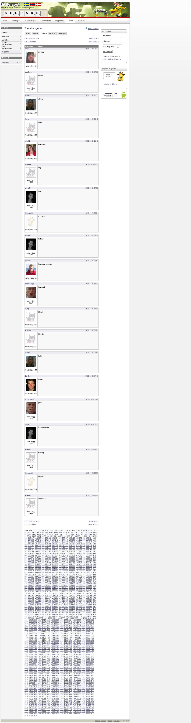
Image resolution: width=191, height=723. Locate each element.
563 (49, 578)
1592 (35, 689)
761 (80, 595)
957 (32, 614)
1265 (75, 649)
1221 (92, 643)
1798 (26, 713)
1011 (85, 618)
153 (83, 540)
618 (94, 582)
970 (77, 614)
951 (83, 612)
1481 (40, 675)
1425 (75, 668)
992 (80, 616)
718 (77, 591)
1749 (92, 706)
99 (45, 536)
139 (36, 540)
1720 (35, 704)
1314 (79, 654)
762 (83, 595)
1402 (44, 666)
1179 (48, 639)
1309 (57, 654)
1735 (31, 706)
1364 (88, 660)
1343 (66, 658)
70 (47, 534)
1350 (26, 660)
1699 (83, 700)
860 (60, 605)
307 (36, 555)
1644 (53, 694)
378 (63, 561)
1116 (53, 631)
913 (26, 610)
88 (91, 534)
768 (32, 597)
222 (32, 548)
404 (80, 563)
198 (94, 544)
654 (73, 586)
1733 (92, 704)
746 (29, 595)
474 (32, 570)
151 (77, 540)
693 (63, 589)
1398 (26, 666)
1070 (61, 626)
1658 (44, 696)
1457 (75, 671)
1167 (66, 637)
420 (63, 565)
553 (87, 576)
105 (65, 536)
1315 (83, 654)
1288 (35, 652)
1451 (48, 671)
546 (63, 576)
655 (77, 586)
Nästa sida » (94, 38)
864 (73, 605)
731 (49, 593)
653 (70, 586)
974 (90, 614)
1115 (48, 631)
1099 (48, 630)
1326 (61, 656)
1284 (88, 650)
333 (53, 557)
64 (33, 534)
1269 (92, 649)
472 (26, 570)
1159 (31, 637)
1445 (92, 670)
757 (66, 595)
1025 (75, 620)
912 (94, 609)
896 (39, 609)
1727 (66, 704)
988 (66, 616)
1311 (66, 654)
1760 (70, 708)
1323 (48, 656)
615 (83, 582)
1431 (31, 670)
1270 (26, 650)
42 (52, 532)
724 (26, 593)
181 (36, 544)
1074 (79, 626)
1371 (48, 662)
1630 (61, 692)
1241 (40, 647)
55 (84, 532)
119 (39, 538)
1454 (61, 671)
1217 (75, 643)
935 (29, 612)
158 (29, 542)
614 (80, 582)
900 (53, 609)
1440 (70, 670)
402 (73, 563)
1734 (26, 706)
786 (94, 597)
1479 (31, 675)
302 (90, 553)
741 (83, 593)
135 (94, 538)
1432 (35, 670)
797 (60, 599)
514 (26, 574)
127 (66, 538)
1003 (50, 618)
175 (87, 542)
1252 (88, 647)
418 (56, 565)
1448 (35, 671)
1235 (83, 645)
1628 (53, 692)
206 (49, 546)
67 (40, 534)
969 (73, 614)
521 (49, 574)
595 (87, 580)
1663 (66, 696)
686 (39, 589)
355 (56, 559)
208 (56, 546)
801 (73, 599)
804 (83, 599)
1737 (40, 706)
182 (39, 544)
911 (90, 609)
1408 (70, 666)
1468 (53, 673)
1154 (79, 635)
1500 (53, 677)
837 (53, 603)
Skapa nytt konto (110, 84)
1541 (92, 681)
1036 (53, 622)
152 (80, 540)
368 (29, 561)
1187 (83, 639)
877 (46, 607)
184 (46, 544)
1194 (44, 641)
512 (90, 572)
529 (77, 574)
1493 (92, 675)
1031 (31, 622)
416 (49, 565)
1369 (40, 662)
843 (73, 603)
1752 (35, 708)
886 (77, 607)
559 (36, 578)
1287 (31, 652)
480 (53, 570)
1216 (70, 643)
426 (83, 565)
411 (32, 565)
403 (77, 563)
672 (63, 588)
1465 (40, 673)
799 (66, 599)
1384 (35, 664)
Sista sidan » (93, 41)
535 (26, 576)
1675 (48, 698)
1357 (57, 660)
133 (87, 538)
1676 (53, 698)
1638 (26, 694)
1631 (66, 692)
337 (66, 557)
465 (73, 569)
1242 (44, 647)
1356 (53, 660)
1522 (79, 679)
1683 (83, 698)
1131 (48, 633)
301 (87, 553)
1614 (61, 691)
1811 (83, 713)
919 (46, 610)
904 (66, 609)
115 (26, 538)
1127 (31, 633)
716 (70, 591)
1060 (88, 624)
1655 (31, 696)
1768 (35, 710)
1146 (44, 635)
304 (26, 555)
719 (80, 591)
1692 (53, 700)
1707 (48, 702)
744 (94, 593)
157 (26, 542)
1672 (35, 698)
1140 (88, 633)
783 (83, 597)
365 (90, 559)
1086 (61, 628)
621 (32, 584)
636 (83, 584)
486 (73, 570)
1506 (79, 677)
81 (74, 534)
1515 (48, 679)
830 (29, 603)
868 (87, 605)
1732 (88, 704)
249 (53, 549)
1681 (75, 698)
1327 (66, 656)
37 (40, 532)
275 (70, 551)
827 (90, 601)
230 (60, 548)
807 (94, 599)
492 (94, 570)
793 (46, 599)
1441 (75, 670)
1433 (40, 670)
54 (81, 532)
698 (80, 589)
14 (57, 530)
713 (60, 591)
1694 (61, 700)
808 (26, 601)
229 (56, 548)
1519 (66, 679)
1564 (53, 685)
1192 (35, 641)
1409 (75, 666)
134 (90, 538)
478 (46, 570)
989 (70, 616)
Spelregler (16, 21)
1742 (61, 706)
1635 (83, 692)
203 (39, 546)
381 (73, 561)
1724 (53, 704)
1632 (70, 692)
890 (90, 607)
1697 (75, 700)
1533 (57, 681)
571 (77, 578)
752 (49, 595)
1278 (61, 650)
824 (80, 601)
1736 (35, 706)
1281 (75, 650)
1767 (31, 710)
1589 (92, 687)
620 (29, 584)
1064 (35, 626)
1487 (66, 675)
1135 (66, 633)
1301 (92, 652)
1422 (61, 668)
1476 (88, 673)
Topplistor (59, 21)
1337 (40, 658)
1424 (70, 668)
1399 (31, 666)
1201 (75, 641)
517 (36, 574)
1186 (79, 639)
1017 (40, 620)
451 (26, 569)
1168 (70, 637)
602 (39, 582)
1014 (26, 620)
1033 (40, 622)
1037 (57, 622)
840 (63, 603)
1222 (26, 645)
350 (39, 559)
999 (32, 618)
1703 (31, 702)
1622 (26, 692)
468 (83, 569)
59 (94, 532)
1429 (92, 668)
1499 (48, 677)
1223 (31, 645)
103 (58, 536)
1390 (61, 664)
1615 (66, 691)
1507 (83, 677)
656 (80, 586)
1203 (83, 641)
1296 (70, 652)
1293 (57, 652)
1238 (26, 647)
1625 (40, 692)
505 (66, 572)
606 (53, 582)
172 (77, 542)
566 (60, 578)
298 (77, 553)
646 (46, 586)
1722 (44, 704)
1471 (66, 673)
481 (56, 570)
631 (66, 584)
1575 (31, 687)
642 (32, 586)
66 (38, 534)
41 (50, 532)
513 (94, 572)
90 (96, 534)
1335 (31, 658)
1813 (92, 713)
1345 (75, 658)
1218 (79, 643)
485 (70, 570)
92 (28, 536)
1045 (92, 622)
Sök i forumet (93, 29)
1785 (40, 712)
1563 (48, 685)
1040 (70, 622)
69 (45, 534)
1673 (40, 698)
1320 (35, 656)
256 (77, 549)
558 (32, 578)
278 (80, 551)
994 (87, 616)
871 (26, 607)
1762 (79, 708)
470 (90, 569)
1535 (66, 681)
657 (83, 586)
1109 (92, 630)
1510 (26, 679)
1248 (70, 647)
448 (87, 567)
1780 (88, 710)
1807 (66, 713)
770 (39, 597)
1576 (35, 687)
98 (42, 536)
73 (55, 534)
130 (77, 538)
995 (90, 616)
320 (80, 555)
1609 (40, 691)
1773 (57, 710)
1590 (26, 689)
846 (83, 603)
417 (53, 565)
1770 (44, 710)
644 (39, 586)
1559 (31, 685)
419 (60, 565)
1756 (53, 708)
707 (39, 591)
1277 (57, 650)
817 (56, 601)
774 (53, 597)
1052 (53, 624)
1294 (61, 652)
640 (26, 586)
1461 (92, 671)
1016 (35, 620)
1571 (83, 685)
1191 (31, 641)
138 (32, 540)
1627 (48, 692)
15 (59, 530)
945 (63, 612)
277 (77, 551)
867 (83, 605)
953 (90, 612)
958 (36, 614)
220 (26, 548)
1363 (83, 660)
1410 (79, 666)
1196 (53, 641)
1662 (61, 696)
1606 (26, 691)
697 (77, 589)
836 (49, 603)
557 (29, 578)
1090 (79, 628)
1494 (26, 677)
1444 (88, 670)
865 (77, 605)
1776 (70, 710)
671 (60, 588)
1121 (75, 631)
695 (70, 589)
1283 (83, 650)
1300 (88, 652)
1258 (44, 649)
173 (80, 542)
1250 (79, 647)
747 (32, 595)
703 (26, 591)
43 (55, 532)
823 (77, 601)
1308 (53, 654)
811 (36, 601)
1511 (31, 679)
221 (29, 548)
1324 (53, 656)
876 (43, 607)
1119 (66, 631)
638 (90, 584)
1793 (75, 712)
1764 (88, 708)
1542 (26, 683)
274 (66, 551)
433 (36, 567)
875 (39, 607)
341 (80, 557)
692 (60, 589)
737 (70, 593)
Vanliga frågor (30, 21)
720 (83, 591)
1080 (35, 628)
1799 (31, 713)
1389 (57, 664)
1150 (61, 635)
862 (66, 605)
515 (29, 574)
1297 (75, 652)
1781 (92, 710)
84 (81, 534)
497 (39, 572)
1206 (26, 643)
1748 (88, 706)
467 (80, 569)
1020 (53, 620)
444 (73, 567)
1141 (92, 633)
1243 (48, 647)
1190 (26, 641)
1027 (83, 620)
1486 (61, 675)
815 (49, 601)
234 (73, 548)
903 (63, 609)
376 (56, 561)
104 (61, 536)
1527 (31, 681)
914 (29, 610)
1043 (83, 622)
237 (83, 548)
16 (62, 530)
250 (56, 549)
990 (73, 616)
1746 (79, 706)
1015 (31, 620)
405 (83, 563)
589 (66, 580)
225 (43, 548)
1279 (66, 650)
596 (90, 580)
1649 (75, 694)
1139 (83, 633)
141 (43, 540)
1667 (83, 696)
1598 (61, 689)
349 (36, 559)
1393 (75, 664)
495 (32, 572)
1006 (63, 618)
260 (90, 549)
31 (25, 532)
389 (29, 563)
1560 (35, 685)
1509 (92, 677)
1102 (61, 630)
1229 (57, 645)
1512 (35, 679)
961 (46, 614)
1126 (26, 633)
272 (60, 551)
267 (43, 551)
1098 (44, 630)
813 (43, 601)
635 (80, 584)
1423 (66, 668)
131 (80, 538)
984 (53, 616)
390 (32, 563)
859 (56, 605)
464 (70, 569)
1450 (44, 671)
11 (50, 530)
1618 (79, 691)
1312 (70, 654)
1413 (92, 666)
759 (73, 595)
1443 (83, 670)
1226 (44, 645)
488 (80, 570)
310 (46, 555)
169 (66, 542)
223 (36, 548)
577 (26, 580)
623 (39, 584)
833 (39, 603)
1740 (53, 706)
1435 (48, 670)
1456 (70, 671)
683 (29, 589)
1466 (44, 673)
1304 (35, 654)
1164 (53, 637)
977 (29, 616)
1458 (79, 671)
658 (87, 586)
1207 (31, 643)
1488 (70, 675)
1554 (79, 683)
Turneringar (61, 33)
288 (43, 553)
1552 (70, 683)
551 (80, 576)
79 (69, 534)
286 (36, 553)
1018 (44, 620)
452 (29, 569)
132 (83, 538)
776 (60, 597)
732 (53, 593)
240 (94, 548)
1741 (57, 706)
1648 (70, 694)
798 (63, 599)
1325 (57, 656)
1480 (35, 675)
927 (73, 610)
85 (84, 534)
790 (36, 599)
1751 (31, 708)
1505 (75, 677)
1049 (40, 624)
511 (87, 572)
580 (36, 580)
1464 (35, 673)
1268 (88, 649)
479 (49, 570)
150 (73, 540)
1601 (75, 689)
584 (49, 580)
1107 (83, 630)
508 (77, 572)
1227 (48, 645)
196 (87, 544)
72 (52, 534)
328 (36, 557)
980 (39, 616)
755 (60, 595)
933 (94, 610)
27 (89, 530)
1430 (26, 670)
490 (87, 570)
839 (60, 603)
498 (43, 572)
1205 (92, 641)
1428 (88, 668)
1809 (75, 713)
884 (70, 607)
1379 (83, 662)
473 (29, 570)
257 (80, 549)
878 (49, 607)
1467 (48, 673)
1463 (31, 673)
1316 (88, 654)
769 (36, 597)
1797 (92, 712)
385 (87, 561)
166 (56, 542)
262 (26, 551)
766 (26, 597)
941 (49, 612)
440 (60, 567)
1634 (79, 692)
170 (70, 542)
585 (53, 580)
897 (43, 609)
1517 (57, 679)
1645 (57, 694)
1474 (79, 673)
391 (36, 563)
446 (80, 567)
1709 (57, 702)
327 (32, 557)
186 (53, 544)
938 (39, 612)
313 (56, 555)
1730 (79, 704)
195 (83, 544)
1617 (75, 691)
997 (26, 618)
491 (90, 570)
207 (53, 546)
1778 (79, 710)
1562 (44, 685)
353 (49, 559)
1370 (44, 662)
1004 (54, 618)
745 (26, 595)
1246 (61, 647)
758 (70, 595)
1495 (31, 677)
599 (29, 582)
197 (90, 544)
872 (29, 607)
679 (87, 588)
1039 (66, 622)
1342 (61, 658)
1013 (94, 618)
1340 (53, 658)
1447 (31, 671)
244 (36, 549)
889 (87, 607)
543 (53, 576)
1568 (70, 685)
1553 (75, 683)
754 (56, 595)
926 (70, 610)
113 (92, 536)
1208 (35, 643)
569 (70, 578)
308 (39, 555)
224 (39, 548)
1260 (53, 649)
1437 (57, 670)
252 (63, 549)
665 (39, 588)
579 (32, 580)
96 (38, 536)
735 (63, 593)
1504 (70, 677)
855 (43, 605)
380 (70, 561)
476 (39, 570)
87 (89, 534)
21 (74, 530)
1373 (57, 662)
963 (53, 614)
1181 (57, 639)
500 (49, 572)
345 (94, 557)
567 (63, 578)
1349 (92, 658)
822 (73, 601)
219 (94, 546)
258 (83, 549)
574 (87, 578)
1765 (92, 708)
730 (46, 593)
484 (66, 570)
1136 (70, 633)
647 (49, 586)
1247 (66, 647)
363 (83, 559)
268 (46, 551)
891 (94, 607)
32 (28, 532)
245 (39, 549)
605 (49, 582)
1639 (31, 694)
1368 (35, 662)
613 (77, 582)
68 (42, 534)
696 (73, 589)
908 (80, 609)
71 (50, 534)
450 (94, 567)
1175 (31, 639)
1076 (88, 626)
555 (94, 576)
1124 (88, 631)
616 (87, 582)
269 (49, 551)
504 (63, 572)
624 (43, 584)
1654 (26, 696)
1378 (79, 662)
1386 (44, 664)
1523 (83, 679)
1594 (44, 689)
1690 (44, 700)
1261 (57, 649)
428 (90, 565)
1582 (61, 687)
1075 (83, 626)
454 (36, 569)
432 (32, 567)
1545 (40, 683)
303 (94, 553)
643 (36, 586)
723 (94, 591)
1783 (31, 712)
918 (43, 610)
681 (94, 588)
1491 (83, 675)
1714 (79, 702)
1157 (92, 635)
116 (29, 538)
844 (77, 603)
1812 (88, 713)
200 (29, 546)
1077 (92, 626)
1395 (83, 664)
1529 (40, 681)
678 (83, 588)
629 (60, 584)
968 (70, 614)
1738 (44, 706)
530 (80, 574)
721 (87, 591)
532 (87, 574)
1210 (44, 643)
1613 (57, 691)
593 (80, 580)
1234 (79, 645)
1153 (75, 635)
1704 (35, 702)
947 (70, 612)
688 (46, 589)
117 (32, 538)
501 (53, 572)
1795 (83, 712)
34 (33, 532)
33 (30, 532)
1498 (44, 677)
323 (90, 555)
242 (29, 549)
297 (73, 553)
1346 (79, 658)
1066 (44, 626)
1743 (66, 706)
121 (46, 538)
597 (94, 580)
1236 (88, 645)
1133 (57, 633)
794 (49, 599)
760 (77, 595)
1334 (26, 658)
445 (77, 567)
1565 (57, 685)
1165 (57, 637)
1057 (75, 624)
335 (60, 557)
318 (73, 555)
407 (90, 563)
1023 (66, 620)
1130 (44, 633)
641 (29, 586)
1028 (88, 620)
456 (43, 569)
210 (63, 546)
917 (39, 610)
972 (83, 614)
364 (87, 559)
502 (56, 572)
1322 (44, 656)
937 (36, 612)
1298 (79, 652)
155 (90, 540)
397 (56, 563)
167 (60, 542)
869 (90, 605)
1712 (70, 702)
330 (43, 557)
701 (90, 589)
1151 (66, 635)
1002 (45, 618)
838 (56, 603)
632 (70, 584)
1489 (75, 675)
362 (80, 559)
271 (56, 551)
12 (52, 530)
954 (94, 612)
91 (25, 536)
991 (77, 616)
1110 (26, 631)
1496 (35, 677)
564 (53, 578)
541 (46, 576)
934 (26, 612)
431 (29, 567)
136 (26, 540)
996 (94, 616)
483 (63, 570)
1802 (44, 713)
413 (39, 565)
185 (49, 544)
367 (26, 561)
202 (36, 546)
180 (32, 544)
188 (60, 544)
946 (66, 612)
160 (36, 542)
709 (46, 591)
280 (87, 551)
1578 (44, 687)
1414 (26, 668)
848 (90, 603)
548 (70, 576)
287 (39, 553)
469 (87, 569)
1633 (75, 692)
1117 (57, 631)
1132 (53, 633)
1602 (79, 689)
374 (49, 561)
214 (77, 546)
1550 (61, 683)
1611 (48, 691)
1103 (66, 630)
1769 (40, 710)
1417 (40, 668)
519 (43, 574)
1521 (75, 679)
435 (43, 567)
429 (94, 565)
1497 (40, 677)
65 (35, 534)
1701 (92, 700)
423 (73, 565)
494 (29, 572)
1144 (35, 635)
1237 (92, 645)
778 (66, 597)
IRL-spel (52, 33)
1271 (31, 650)
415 (46, 565)
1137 (75, 633)
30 (96, 530)
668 (49, 588)
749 (39, 595)
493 (26, 572)
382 (77, 561)
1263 (66, 649)
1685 (92, 698)
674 (70, 588)
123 (53, 538)
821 (70, 601)
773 (49, 597)
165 (53, 542)
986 (60, 616)
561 (43, 578)
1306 (44, 654)
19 (69, 530)
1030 (26, 622)
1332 (88, 656)
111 (85, 536)
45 (59, 532)
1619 (83, 691)
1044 (88, 622)
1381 (92, 662)
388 (26, 563)
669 (53, 588)
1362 (79, 660)
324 (94, 555)
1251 (83, 647)
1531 (48, 681)
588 (63, 580)
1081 (40, 628)
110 (82, 536)
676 (77, 588)
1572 (88, 685)
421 (66, 565)
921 (53, 610)
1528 (35, 681)
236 (80, 548)
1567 (66, 685)
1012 (89, 618)
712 (56, 591)
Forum (70, 21)
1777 (75, 710)
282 (94, 551)
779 (70, 597)
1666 (79, 696)
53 (79, 532)
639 (94, 584)
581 (39, 580)
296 (70, 553)
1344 (70, 658)
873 (32, 607)
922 (56, 610)
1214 (61, 643)
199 (26, 546)
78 (67, 534)
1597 (57, 689)
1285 (92, 650)
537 (32, 576)
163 (46, 542)
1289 (40, 652)
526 (66, 574)
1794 (79, 712)
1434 (44, 670)
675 (73, 588)
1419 (48, 668)
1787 (48, 712)
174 (83, 542)
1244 (53, 647)
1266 (79, 649)
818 (60, 601)
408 (94, 563)
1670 (26, 698)
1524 (88, 679)
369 (32, 561)
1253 (92, 647)
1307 (48, 654)
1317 (92, 654)
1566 (61, 685)
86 (86, 534)
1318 (26, 656)
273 (63, 551)
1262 (61, 649)
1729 (75, 704)
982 (46, 616)
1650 (79, 694)
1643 (48, 694)
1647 (66, 694)
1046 (26, 624)
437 (49, 567)
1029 (92, 620)
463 (66, 569)
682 (26, 589)
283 (26, 553)
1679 (66, 698)
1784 (35, 712)
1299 (83, 652)
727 (36, 593)
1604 (88, 689)
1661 (57, 696)
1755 (48, 708)
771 (43, 597)
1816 (35, 715)
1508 (88, 677)
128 (70, 538)
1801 (40, 713)
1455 (66, 671)
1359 (66, 660)
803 (80, 599)
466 (77, 569)
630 (63, 584)
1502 (61, 677)
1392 (70, 664)
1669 (92, 696)
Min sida (81, 21)
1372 (53, 662)
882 (63, 607)
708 (43, 591)
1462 (26, 673)
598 (26, 582)
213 (73, 546)
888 (83, 607)
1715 (83, 702)
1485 (57, 675)
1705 (40, 702)
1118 (61, 631)
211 (66, 546)
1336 (35, 658)
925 (66, 610)
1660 (53, 696)
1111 (31, 631)
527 (70, 574)
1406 (61, 666)
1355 (48, 660)
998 (29, 618)
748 (36, 595)
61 (25, 534)
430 (26, 567)
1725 (57, 704)
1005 (58, 618)
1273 (40, 650)
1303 (31, 654)
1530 (44, 681)
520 (46, 574)
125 (60, 538)
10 (47, 530)
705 (32, 591)
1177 (40, 639)
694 (66, 589)
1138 (79, 633)
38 (42, 532)
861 (63, 605)
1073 (75, 626)
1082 (44, 628)
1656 (35, 696)
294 (63, 553)
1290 (44, 652)
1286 (26, 652)
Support (35, 33)
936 (32, 612)
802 (77, 599)
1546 (44, 683)
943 (56, 612)
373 (46, 561)
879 (53, 607)
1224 (35, 645)
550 (77, 576)
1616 (70, 691)
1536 (70, 681)
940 (46, 612)
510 (83, 572)
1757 (57, 708)
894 (32, 609)
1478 (26, 675)
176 (90, 542)
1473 (75, 673)
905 (70, 609)
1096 (35, 630)
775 (56, 597)
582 (43, 580)
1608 (35, 691)
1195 (48, 641)
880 (56, 607)
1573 (92, 685)
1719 (31, 704)
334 (56, 557)
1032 (35, 622)
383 (80, 561)
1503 (66, 677)
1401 (40, 666)
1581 (57, 687)
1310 (61, 654)
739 (77, 593)
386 (90, 561)
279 (83, 551)
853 (36, 605)
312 (53, 555)
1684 (88, 698)
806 (90, 599)
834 (43, 603)
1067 (48, 626)
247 (46, 549)
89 (94, 534)
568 (66, 578)
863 (70, 605)
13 (55, 530)
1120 (70, 631)
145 (56, 540)
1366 (26, 662)
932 (90, 610)
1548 (53, 683)
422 (70, 565)
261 (94, 549)
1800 (35, 713)
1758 (61, 708)
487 (77, 570)
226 (46, 548)
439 (56, 567)
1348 (88, 658)
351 (43, 559)
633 (73, 584)
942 (53, 612)
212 (70, 546)
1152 (70, 635)
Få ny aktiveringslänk (112, 59)
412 (36, 565)
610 (66, 582)
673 (66, 588)
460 (56, 569)
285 (32, 553)
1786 (44, 712)
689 (49, 589)
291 (53, 553)
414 (43, 565)
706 (36, 591)
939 (43, 612)
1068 (53, 626)
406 (87, 563)
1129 (40, 633)
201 (32, 546)
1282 (79, 650)
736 (66, 593)
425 (80, 565)
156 (94, 540)
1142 (26, 635)
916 (36, 610)
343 (87, 557)
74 (57, 534)
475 (36, 570)
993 (83, 616)
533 (90, 574)
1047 (31, 624)
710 (49, 591)
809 (29, 601)
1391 (66, 664)
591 (73, 580)
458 (49, 569)
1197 (57, 641)
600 (32, 582)
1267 (83, 649)
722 (90, 591)
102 (54, 536)
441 (63, 567)
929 (80, 610)
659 (90, 586)
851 (29, 605)
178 (26, 544)
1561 (40, 685)
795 (53, 599)
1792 (70, 712)
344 (90, 557)
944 (60, 612)
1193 (40, 641)
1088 (70, 628)
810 (32, 601)
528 (73, 574)
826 (87, 601)
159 (32, 542)
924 (63, 610)
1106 (79, 630)
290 (49, 553)
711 (53, 591)
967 (66, 614)
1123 (83, 631)
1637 (92, 692)
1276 (53, 650)
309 (43, 555)
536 (29, 576)
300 (83, 553)
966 (63, 614)
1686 (26, 700)
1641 (40, 694)
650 (60, 586)
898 (46, 609)
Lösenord (106, 41)
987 (63, 616)
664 (36, 588)
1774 (61, 710)
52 (77, 532)
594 (83, 580)
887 (80, 607)
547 (66, 576)
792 (43, 599)
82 (77, 534)
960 (43, 614)
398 (60, 563)
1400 (35, 666)
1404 (53, 666)
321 (83, 555)
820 (66, 601)
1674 (44, 698)
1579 (48, 687)
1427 (83, 668)
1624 (35, 692)
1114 (44, 631)
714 (63, 591)
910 (87, 609)
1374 (61, 662)
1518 (61, 679)
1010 (80, 618)
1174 (26, 639)
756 (63, 595)
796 (56, 599)
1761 (75, 708)
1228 (53, 645)
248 (49, 549)
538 (36, 576)
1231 (66, 645)
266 (39, 551)
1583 (66, 687)
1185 (75, 639)
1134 (61, 633)
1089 (75, 628)
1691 (48, 700)
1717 (92, 702)
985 (56, 616)
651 (63, 586)
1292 (53, 652)
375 (53, 561)
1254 (26, 649)
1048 (35, 624)
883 (66, 607)
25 (84, 530)
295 (66, 553)
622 (36, 584)
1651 (83, 694)
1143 (31, 635)
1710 (61, 702)
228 (53, 548)
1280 (70, 650)
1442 (79, 670)
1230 (61, 645)
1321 (40, 656)
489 (83, 570)
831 (32, 603)
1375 (66, 662)
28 (91, 530)
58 (91, 532)
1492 (88, 675)
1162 (44, 637)
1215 (66, 643)
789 (32, 599)
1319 (31, 656)
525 (63, 574)
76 (62, 534)
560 (39, 578)
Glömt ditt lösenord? (112, 56)
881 (60, 607)
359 (70, 559)
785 (90, 597)
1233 (75, 645)
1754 (44, 708)
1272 (35, 650)
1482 (44, 675)
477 (43, 570)
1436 (53, 670)
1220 (88, 643)
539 (39, 576)
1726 (61, 704)
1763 (83, 708)
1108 (88, 630)
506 (70, 572)
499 (46, 572)
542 (49, 576)
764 (90, 595)
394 (46, 563)
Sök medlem (45, 21)
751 (46, 595)
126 (63, 538)
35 (35, 532)
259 (87, 549)
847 (87, 603)
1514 (44, 679)
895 (36, 609)
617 (90, 582)
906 (73, 609)
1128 (35, 633)
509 (80, 572)
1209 (40, 643)
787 (26, 599)
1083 (48, 628)
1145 (40, 635)
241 (26, 549)
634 (77, 584)
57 (89, 532)
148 (66, 540)
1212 (53, 643)
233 (70, 548)
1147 (48, 635)
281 (90, 551)
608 (60, 582)
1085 (57, 628)
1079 (31, 628)
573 (83, 578)
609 (63, 582)
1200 (70, 641)
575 (90, 578)
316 (66, 555)
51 (74, 532)
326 (29, 557)
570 (73, 578)
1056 (70, 624)
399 (63, 563)
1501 (57, 677)
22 (77, 530)
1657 (40, 696)
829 (26, 603)
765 (94, 595)
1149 (57, 635)
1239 (31, 647)
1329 (75, 656)
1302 (26, 654)
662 (29, 588)
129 (73, 538)
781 (77, 597)
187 (56, 544)
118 (36, 538)
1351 (31, 660)
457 (46, 569)
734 (60, 593)
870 (94, 605)
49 (69, 532)
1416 (35, 668)
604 (46, 582)
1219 (83, 643)
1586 (79, 687)
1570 (79, 685)
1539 (83, 681)
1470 (61, 673)
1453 (57, 671)
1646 (61, 694)
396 (53, 563)
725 (29, 593)
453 (32, 569)
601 (36, 582)
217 (87, 546)
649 (56, 586)
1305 (40, 654)
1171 (83, 637)
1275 (48, 650)
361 (77, 559)
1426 (79, 668)
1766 (26, 710)
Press (110, 721)
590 (70, 580)
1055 (66, 624)
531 (83, 574)
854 (39, 605)
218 (90, 546)
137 (29, 540)
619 (26, 584)
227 (49, 548)
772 (46, 597)
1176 (35, 639)
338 (70, 557)
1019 (48, 620)
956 (29, 614)
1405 (57, 666)
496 (36, 572)
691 (56, 589)
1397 (92, 664)
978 (32, 616)
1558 (26, 685)
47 (64, 532)
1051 (48, 624)
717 (73, 591)
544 (56, 576)
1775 (66, 710)
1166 (61, 637)
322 (87, 555)
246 (43, 549)
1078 (26, 628)
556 (26, 578)
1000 (37, 618)
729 (43, 593)
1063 (31, 626)
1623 (31, 692)
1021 (57, 620)
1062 (26, 626)
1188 (88, 639)
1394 (79, 664)
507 (73, 572)
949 (77, 612)
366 (94, 559)
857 (49, 605)
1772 (53, 710)
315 (63, 555)
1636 (88, 692)
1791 (66, 712)
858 (53, 605)
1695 (66, 700)
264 (32, 551)
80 (72, 534)
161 (39, 542)
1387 (48, 664)
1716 (88, 702)
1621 (92, 691)
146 (60, 540)
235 (77, 548)
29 (94, 530)
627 (53, 584)
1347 (83, 658)
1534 (61, 681)
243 (32, 549)
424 (77, 565)
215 (80, 546)
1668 (88, 696)
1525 (92, 679)
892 (26, 609)
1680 (70, 698)
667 (46, 588)
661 (26, 588)
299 (80, 553)
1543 (31, 683)
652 (66, 586)
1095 (31, 630)
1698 (79, 700)
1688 (35, 700)
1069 (57, 626)
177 (94, 542)
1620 (88, 691)
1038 (61, 622)
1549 (57, 683)
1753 (40, 708)
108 (75, 536)
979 (36, 616)
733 (56, 593)
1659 (48, 696)
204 (43, 546)
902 (60, 609)
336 (63, 557)
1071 (66, 626)
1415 (31, 668)
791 (39, 599)
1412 (88, 666)
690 (53, 589)
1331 (83, 656)
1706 (44, 702)
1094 (26, 630)
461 (60, 569)
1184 (70, 639)
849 (94, 603)
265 (36, 551)
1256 (35, 649)
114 (95, 536)
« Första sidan (30, 41)
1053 (57, 624)
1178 (44, 639)
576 (94, 578)
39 (45, 532)
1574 (26, 687)
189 (63, 544)
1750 (26, 708)
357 (63, 559)
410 (29, 565)
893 (29, 609)
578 (29, 580)
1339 (48, 658)
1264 (70, 649)
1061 (92, 624)
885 (73, 607)
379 (66, 561)
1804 (53, 713)
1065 (40, 626)
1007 (67, 618)
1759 (66, 708)
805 (87, 599)
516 (32, 574)
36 (38, 532)
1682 (79, 698)
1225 (40, 645)
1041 (75, 622)
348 (32, 559)
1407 (66, 666)
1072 (70, 626)
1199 (66, 641)
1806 (61, 713)
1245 (57, 647)
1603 (83, 689)
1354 (44, 660)
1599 (66, 689)
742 (87, 593)
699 (83, 589)
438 (53, 567)
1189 (92, 639)
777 (63, 597)
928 (77, 610)
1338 (44, 658)
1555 (83, 683)
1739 (48, 706)
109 (78, 536)
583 (46, 580)
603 (43, 582)
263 (29, 551)
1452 (53, 671)
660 (94, 586)
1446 (26, 671)
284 (29, 553)
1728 (70, 704)
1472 (70, 673)
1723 (48, 704)
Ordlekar (44, 33)
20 (72, 530)
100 (47, 536)
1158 (26, 637)
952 (87, 612)
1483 (48, 675)
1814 (26, 715)
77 (64, 534)
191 (70, 544)
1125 (92, 631)
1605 (92, 689)
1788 (53, 712)
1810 (79, 713)
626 (49, 584)
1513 (40, 679)
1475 (83, 673)
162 (43, 542)
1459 (83, 671)
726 (32, 593)
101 (51, 536)
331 (46, 557)
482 (60, 570)
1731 (83, 704)
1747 (83, 706)
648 (53, 586)
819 (63, 601)
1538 (79, 681)
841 (66, 603)
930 (83, 610)
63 (30, 534)
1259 (48, 649)
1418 (44, 668)
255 (73, 549)
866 (80, 605)
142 (46, 540)
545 (60, 576)
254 (70, 549)
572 (80, 578)
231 (63, 548)
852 (32, 605)
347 (29, 559)
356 (60, 559)
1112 (35, 631)
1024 (70, 620)
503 (60, 572)
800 (70, 599)
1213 (57, 643)
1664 (70, 696)
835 (46, 603)
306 (32, 555)
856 (46, 605)
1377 (75, 662)
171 (73, 542)
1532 (53, 681)
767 (29, 597)
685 (36, 589)
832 (36, 603)
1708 (53, 702)
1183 (66, 639)
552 (83, 576)
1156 (88, 635)
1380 (88, 662)
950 (80, 612)
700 (87, 589)
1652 (88, 694)
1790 (61, 712)
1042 (79, 622)
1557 (92, 683)
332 (49, 557)
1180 (53, 639)
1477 (92, 673)
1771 (48, 710)
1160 (35, 637)
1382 (26, 664)
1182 (61, 639)
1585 (75, 687)
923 (60, 610)
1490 (79, 675)
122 (49, 538)
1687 (31, 700)
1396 (88, 664)
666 (43, 588)
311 (49, 555)
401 (70, 563)
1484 (53, 675)
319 (77, 555)
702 (94, 589)
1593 (40, 689)
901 (56, 609)
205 (46, 546)
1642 (44, 694)
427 (87, 565)
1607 (31, 691)
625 (46, 584)
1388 (53, 664)
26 (86, 530)
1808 (70, 713)
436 (46, 567)
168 (63, 542)
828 (94, 601)
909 (83, 609)
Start (5, 21)
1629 (57, 692)
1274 (44, 650)
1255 (31, 649)
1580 (53, 687)
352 (46, 559)
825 (83, 601)
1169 (75, 637)
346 (26, 559)
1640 (35, 694)
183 (43, 544)
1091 (83, 628)
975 (94, 614)
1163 (48, 637)
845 (80, 603)
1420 (53, 668)
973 (87, 614)
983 (49, 616)
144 (53, 540)
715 (66, 591)
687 (43, 589)
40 (47, 532)
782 (80, 597)
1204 (88, 641)
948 (73, 612)
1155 (83, 635)
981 (43, 616)
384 (83, 561)
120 (43, 538)
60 (96, 532)
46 (62, 532)
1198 (61, 641)
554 (90, 576)
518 (39, 574)
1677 (57, 698)
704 (29, 591)
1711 (66, 702)
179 (29, 544)
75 (59, 534)
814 (46, 601)
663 (32, 588)
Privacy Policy (100, 721)
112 (88, 536)
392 (39, 563)
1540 (88, 681)
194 (80, 544)
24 (81, 530)
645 (43, 586)
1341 (57, 658)
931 (87, 610)
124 (56, 538)
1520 (70, 679)
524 (60, 574)
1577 (40, 687)
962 (49, 614)
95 (35, 536)
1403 (48, 666)
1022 (61, 620)
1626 (44, 692)
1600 (70, 689)
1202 (79, 641)
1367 (31, 662)
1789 (57, 712)
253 (66, 549)
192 (73, 544)
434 (39, 567)
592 (77, 580)
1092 (88, 628)
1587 (83, 687)
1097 (40, 630)
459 (53, 569)
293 (60, 553)
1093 (92, 628)
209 (60, 546)
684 (32, 589)
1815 (31, 715)
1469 (57, 673)
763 (87, 595)
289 (46, 553)
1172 (88, 637)
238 (87, 548)
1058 (79, 624)
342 (83, 557)
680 (90, 588)
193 (77, 544)
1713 (75, 702)
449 (90, 567)
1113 (40, 631)
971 (80, 614)
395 (49, 563)
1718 (26, 704)
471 (94, 569)
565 (56, 578)
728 (39, 593)
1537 (75, 681)
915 (32, 610)
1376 (70, 662)
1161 (40, 637)
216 (83, 546)
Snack (28, 33)
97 (40, 536)
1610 (44, 691)
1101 (57, 630)
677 (80, 588)
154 (87, 540)
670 (56, 588)
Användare (107, 36)
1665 (75, 696)
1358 (61, 660)
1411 (83, 666)
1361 (75, 660)
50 (72, 532)
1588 (88, 687)
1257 (40, 649)
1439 (66, 670)
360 (73, 559)
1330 (79, 656)
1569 (75, 685)
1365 (92, 660)
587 (60, 580)
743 (90, 593)
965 (60, 614)
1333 (92, 656)
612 (73, 582)
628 (56, 584)
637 (87, 584)
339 (73, 557)
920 (49, 610)
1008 (72, 618)
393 (43, 563)
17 (64, 530)
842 (70, 603)
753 (53, 595)
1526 (26, 681)
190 (66, 544)
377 (60, 561)
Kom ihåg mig (108, 47)
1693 (57, 700)
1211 (48, 643)
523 (56, 574)
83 (79, 534)
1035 (48, 622)
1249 (75, 647)
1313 (75, 654)
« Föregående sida (32, 38)
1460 (88, 671)
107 (71, 536)
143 (49, 540)
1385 (40, 664)
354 (53, 559)
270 (53, 551)
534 (94, 574)
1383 (31, 664)
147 (63, 540)
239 (90, 548)
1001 (41, 618)
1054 (61, 624)
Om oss (116, 721)
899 (49, 609)
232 (66, 548)
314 (60, 555)
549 (73, 576)
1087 (66, 628)
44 (57, 532)
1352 (35, 660)
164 (49, 542)
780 (73, 597)
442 (66, 567)
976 (26, 616)
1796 (88, 712)
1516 (53, 679)
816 (53, 601)
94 (33, 536)
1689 (40, 700)
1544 (35, 683)
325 (26, 557)
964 (56, 614)
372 (43, 561)
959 (39, 614)
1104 (70, 630)
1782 (26, 712)
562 (46, 578)
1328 (70, 656)
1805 (57, 713)
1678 (61, 698)
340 (77, 557)
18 (67, 530)
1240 (35, 647)
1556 (88, 683)
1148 (53, 635)
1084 (53, 628)
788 (29, 599)
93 (30, 536)
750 (43, 595)
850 (26, 605)
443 (70, 567)
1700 (88, 700)
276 (73, 551)
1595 (48, 689)
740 (80, 593)
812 (39, 601)
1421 (57, 668)
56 (86, 532)
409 (26, 565)
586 (56, 580)
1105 (75, 630)
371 (39, 561)
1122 (79, 631)
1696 (70, 700)
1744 (70, 706)
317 (70, 555)
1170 (79, 637)
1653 (92, 694)
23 (79, 530)
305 (29, 555)
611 (70, 582)
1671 (31, 698)
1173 (92, 637)
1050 (44, 624)
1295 (66, 652)
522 (53, 574)
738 (73, 593)
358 (66, 559)
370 (36, 561)
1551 (66, 683)
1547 (48, 683)
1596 (53, 689)
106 (68, 536)
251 (60, 549)
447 (83, 567)
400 (66, 563)
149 (70, 540)
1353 (40, 660)
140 (39, 540)
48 (67, 532)
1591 (31, 689)
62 (28, 534)
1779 (83, 710)
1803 (48, 713)
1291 (48, 652)
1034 (44, 622)
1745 (75, 706)
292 (56, 553)
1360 (70, 660)
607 (56, 582)
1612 (53, 691)
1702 (26, 702)
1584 (70, 687)
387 (94, 561)
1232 (70, 645)
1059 (83, 624)
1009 (76, 618)
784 (87, 597)
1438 (61, 670)
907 (77, 609)
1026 (79, 620)
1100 (53, 630)
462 (63, 569)
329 (39, 557)
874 (36, 607)
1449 (40, 671)
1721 (40, 704)
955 (26, 614)
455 (39, 569)
